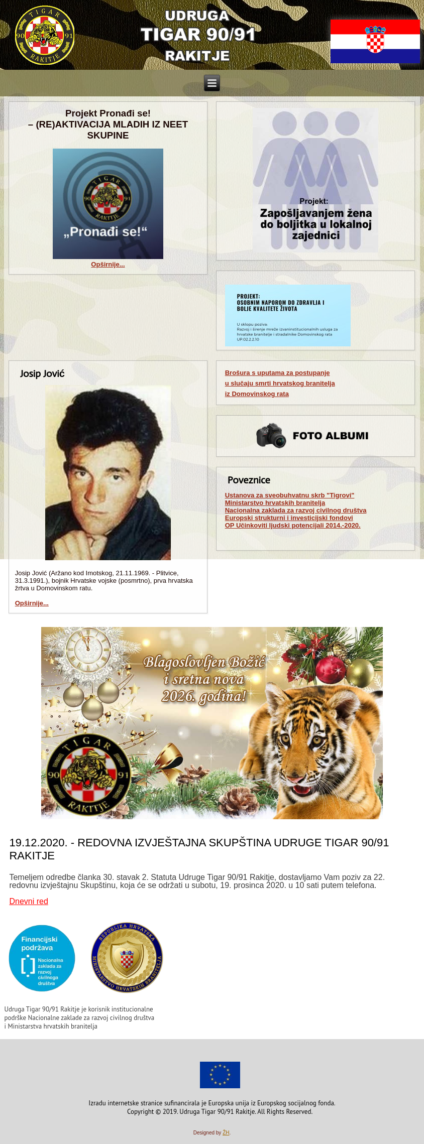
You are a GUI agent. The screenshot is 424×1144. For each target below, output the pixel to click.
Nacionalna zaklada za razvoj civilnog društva (296, 510)
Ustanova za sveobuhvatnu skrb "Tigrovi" (290, 495)
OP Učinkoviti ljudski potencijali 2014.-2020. (293, 525)
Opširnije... (108, 264)
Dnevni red (28, 901)
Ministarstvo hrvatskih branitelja (275, 502)
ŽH (226, 1132)
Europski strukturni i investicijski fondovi (289, 518)
